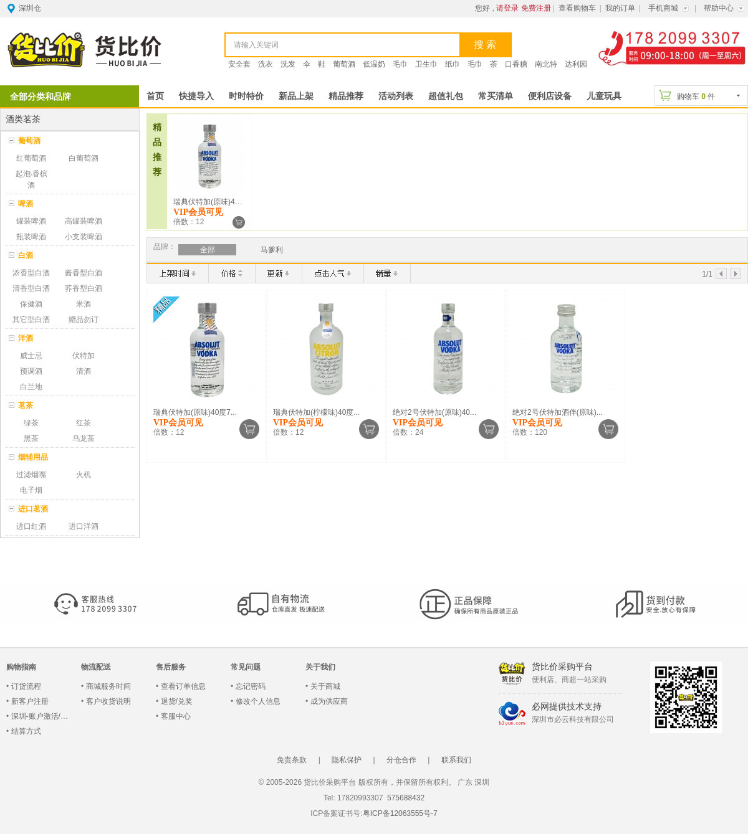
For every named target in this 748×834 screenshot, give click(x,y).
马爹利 (272, 249)
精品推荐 (345, 96)
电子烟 (31, 490)
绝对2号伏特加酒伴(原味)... (557, 412)
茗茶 (25, 405)
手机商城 (663, 8)
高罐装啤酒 (83, 221)
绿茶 (31, 423)
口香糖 (516, 64)
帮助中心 (719, 8)
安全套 (239, 64)
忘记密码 (251, 686)
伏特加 (83, 355)
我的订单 (620, 8)
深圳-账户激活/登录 (43, 716)
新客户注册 (30, 701)
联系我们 (456, 760)
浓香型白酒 (31, 272)
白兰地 (31, 386)
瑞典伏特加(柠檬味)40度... (316, 412)
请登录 (507, 8)
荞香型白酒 (83, 288)
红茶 (83, 423)
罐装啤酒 (31, 221)
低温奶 (374, 64)
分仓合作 (401, 760)
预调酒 (31, 371)
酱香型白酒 (83, 272)
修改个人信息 (258, 701)
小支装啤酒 (83, 236)
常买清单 (495, 96)
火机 (83, 474)
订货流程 (26, 686)
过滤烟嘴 (31, 474)
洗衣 (265, 64)
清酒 (83, 371)
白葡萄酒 (83, 158)
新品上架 (296, 96)
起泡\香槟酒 (31, 179)
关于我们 (320, 667)
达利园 (576, 64)
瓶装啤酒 (31, 236)
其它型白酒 (31, 319)
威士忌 (31, 355)
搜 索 (485, 44)
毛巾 (400, 64)
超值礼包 (445, 96)
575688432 (404, 798)
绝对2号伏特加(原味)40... (434, 412)
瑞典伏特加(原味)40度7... (215, 201)
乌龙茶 (83, 438)
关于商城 (325, 686)
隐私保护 (347, 760)
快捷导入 (196, 96)
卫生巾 (426, 64)
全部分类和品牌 (40, 97)
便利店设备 (550, 96)
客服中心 (176, 716)
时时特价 (246, 96)
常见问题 (246, 667)
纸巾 (452, 64)
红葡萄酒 (31, 158)
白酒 (25, 255)
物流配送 (96, 667)
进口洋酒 (83, 526)
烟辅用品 (33, 457)
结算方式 (26, 731)
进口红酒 (31, 526)
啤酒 (25, 203)
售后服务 (171, 667)
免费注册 (536, 8)
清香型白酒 (31, 288)
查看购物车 (577, 8)
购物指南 (21, 667)
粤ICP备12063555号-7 (400, 813)
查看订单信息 (183, 686)
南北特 (546, 64)
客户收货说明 (108, 701)
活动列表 (395, 96)
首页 (155, 96)
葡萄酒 (344, 64)
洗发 (287, 64)
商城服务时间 (108, 686)
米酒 (83, 304)
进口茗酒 (33, 509)
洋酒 (25, 338)
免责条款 (292, 760)
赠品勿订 (83, 319)
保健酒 (31, 304)
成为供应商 (329, 701)
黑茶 (31, 438)
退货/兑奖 (177, 701)
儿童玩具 (604, 96)
